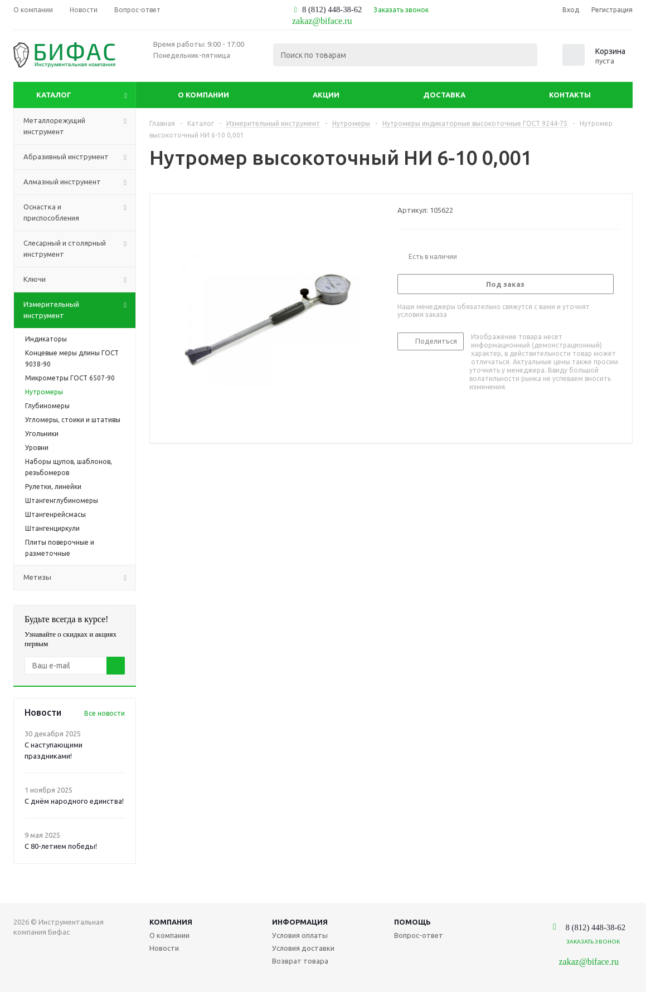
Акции (326, 95)
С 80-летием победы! (61, 846)
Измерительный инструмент (79, 310)
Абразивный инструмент (79, 157)
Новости (164, 948)
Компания (170, 922)
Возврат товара (300, 961)
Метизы (79, 577)
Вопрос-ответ (418, 935)
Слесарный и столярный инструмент (79, 249)
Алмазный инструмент (79, 182)
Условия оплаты (300, 935)
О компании (203, 95)
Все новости (104, 713)
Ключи (79, 279)
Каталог (53, 95)
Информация (300, 922)
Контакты (570, 95)
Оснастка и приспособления (79, 213)
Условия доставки (303, 948)
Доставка (444, 95)
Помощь (412, 922)
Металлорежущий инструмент (79, 126)
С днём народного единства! (74, 801)
